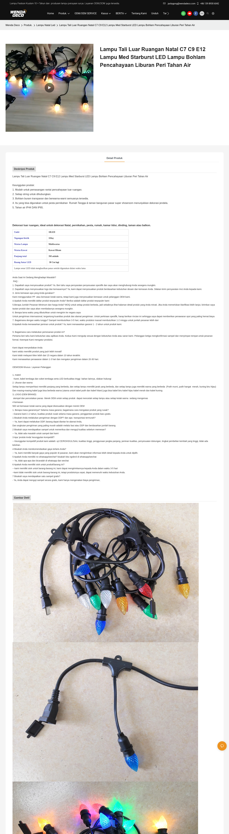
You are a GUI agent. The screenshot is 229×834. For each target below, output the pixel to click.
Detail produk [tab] (114, 158)
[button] (168, 13)
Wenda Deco (13, 25)
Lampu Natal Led (45, 25)
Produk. (28, 25)
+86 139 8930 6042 (208, 3)
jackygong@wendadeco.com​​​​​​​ (179, 3)
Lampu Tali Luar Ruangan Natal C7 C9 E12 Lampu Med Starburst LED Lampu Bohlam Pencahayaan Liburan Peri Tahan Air (127, 25)
